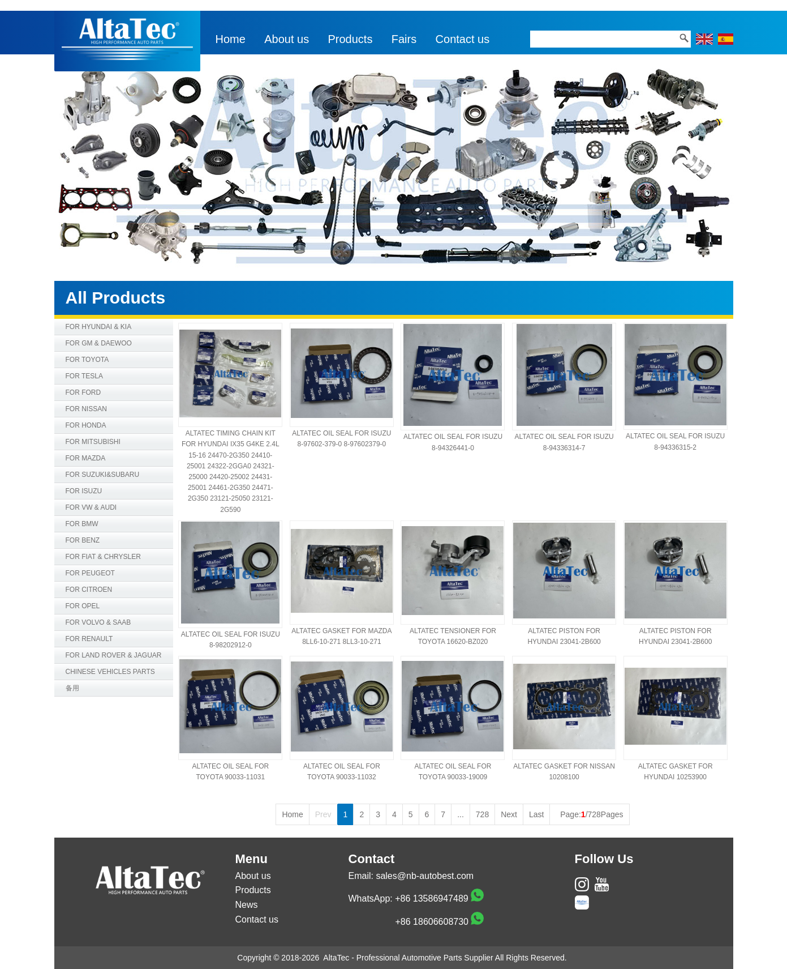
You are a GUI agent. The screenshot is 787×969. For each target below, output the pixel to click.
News (246, 905)
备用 (72, 688)
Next (509, 814)
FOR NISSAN (86, 409)
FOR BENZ (83, 540)
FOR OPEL (83, 606)
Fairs (404, 39)
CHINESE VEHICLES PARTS (110, 672)
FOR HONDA (86, 425)
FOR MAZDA (86, 458)
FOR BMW (82, 524)
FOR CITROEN (89, 590)
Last (536, 814)
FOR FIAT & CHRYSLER (103, 557)
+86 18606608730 (431, 922)
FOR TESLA (84, 376)
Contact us (463, 39)
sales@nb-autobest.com (425, 876)
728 (482, 814)
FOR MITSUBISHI (93, 442)
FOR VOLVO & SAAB (98, 622)
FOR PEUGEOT (90, 573)
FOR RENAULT (89, 639)
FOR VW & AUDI (91, 507)
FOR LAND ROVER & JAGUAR (114, 655)
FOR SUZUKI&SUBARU (103, 475)
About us (286, 39)
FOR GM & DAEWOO (99, 343)
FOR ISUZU (84, 491)
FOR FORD (83, 392)
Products (350, 39)
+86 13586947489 (431, 898)
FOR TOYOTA (87, 360)
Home (231, 39)
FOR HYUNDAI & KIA (99, 327)
